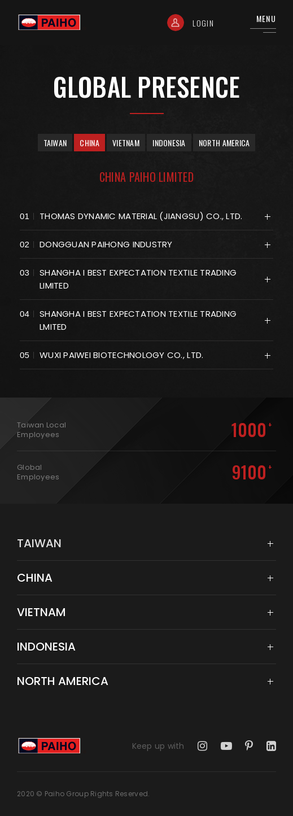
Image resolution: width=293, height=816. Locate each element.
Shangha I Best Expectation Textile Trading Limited (138, 279)
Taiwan (55, 143)
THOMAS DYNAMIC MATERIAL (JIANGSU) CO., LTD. (141, 216)
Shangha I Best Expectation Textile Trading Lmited (138, 320)
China (89, 143)
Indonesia (168, 143)
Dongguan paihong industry (106, 244)
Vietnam (125, 143)
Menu (266, 18)
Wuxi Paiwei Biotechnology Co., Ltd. (121, 355)
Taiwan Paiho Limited (52, 22)
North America (224, 143)
